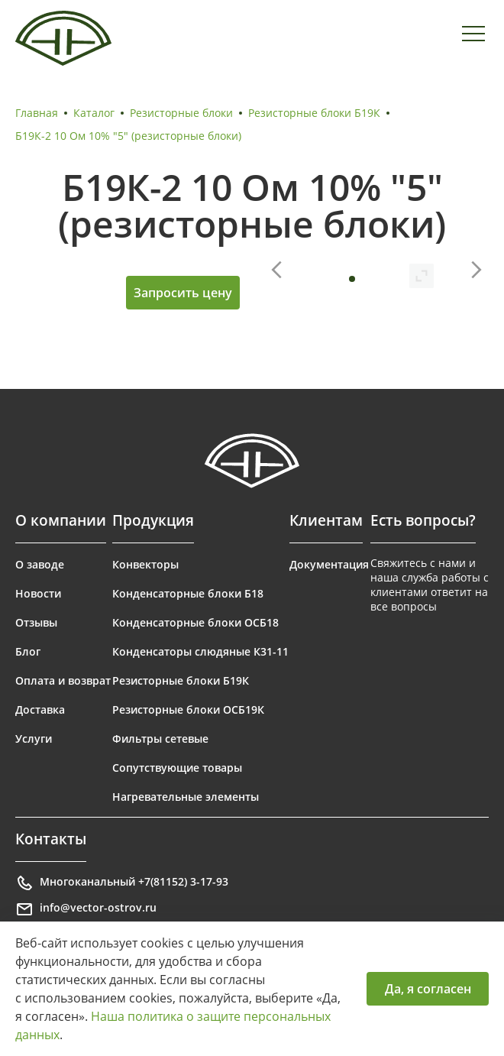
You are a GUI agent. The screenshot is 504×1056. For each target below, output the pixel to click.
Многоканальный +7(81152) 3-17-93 (121, 883)
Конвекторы (145, 564)
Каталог (94, 112)
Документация (329, 564)
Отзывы (36, 622)
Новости (38, 593)
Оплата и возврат (63, 680)
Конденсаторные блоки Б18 (187, 593)
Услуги (33, 738)
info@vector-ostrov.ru (86, 909)
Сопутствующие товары (177, 767)
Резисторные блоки (181, 112)
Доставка (40, 709)
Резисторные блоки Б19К (314, 112)
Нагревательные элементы (185, 796)
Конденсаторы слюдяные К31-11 (200, 651)
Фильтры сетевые (160, 738)
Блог (27, 651)
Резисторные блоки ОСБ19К (188, 709)
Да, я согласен (428, 988)
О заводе (39, 564)
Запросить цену (183, 292)
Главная (36, 112)
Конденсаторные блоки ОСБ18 (195, 622)
